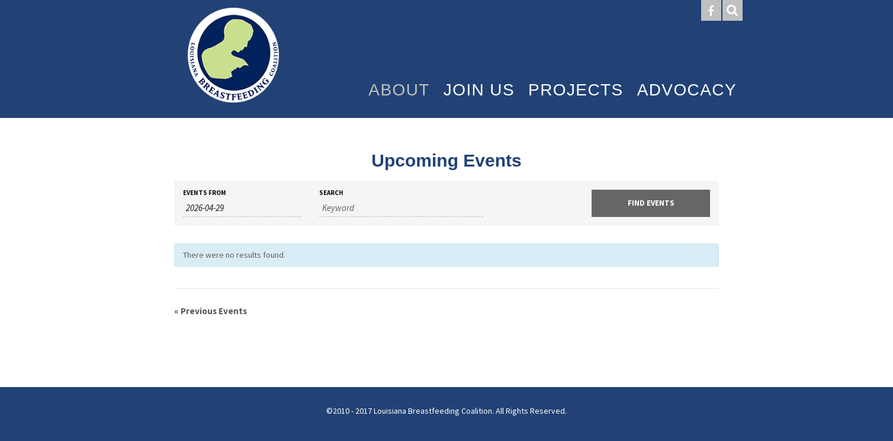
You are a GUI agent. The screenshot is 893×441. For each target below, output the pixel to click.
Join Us (479, 90)
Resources (680, 135)
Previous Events (210, 311)
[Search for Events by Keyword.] (401, 208)
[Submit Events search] (651, 203)
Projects (576, 90)
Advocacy (687, 90)
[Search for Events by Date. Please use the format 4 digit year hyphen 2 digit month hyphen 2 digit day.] (242, 208)
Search (331, 193)
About (398, 90)
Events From (204, 193)
